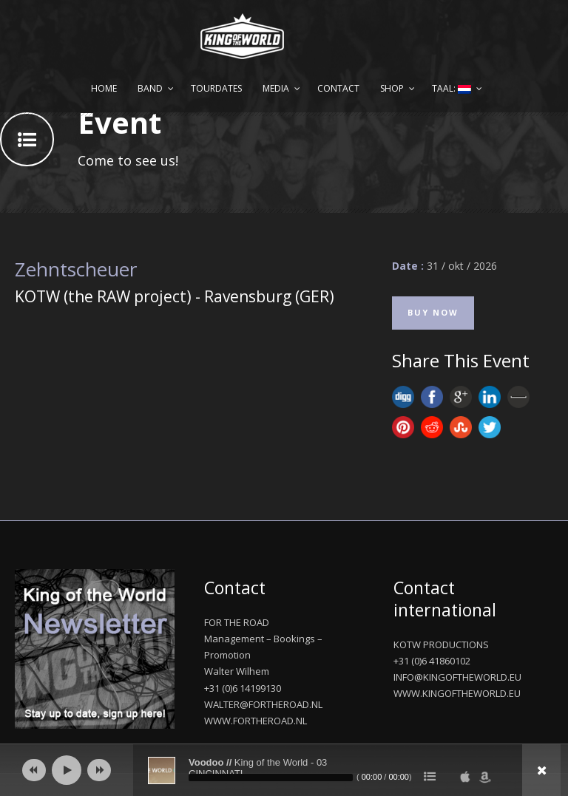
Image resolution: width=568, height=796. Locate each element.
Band (150, 88)
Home (104, 88)
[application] (284, 770)
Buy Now (433, 312)
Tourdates (216, 88)
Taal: (451, 88)
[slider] (271, 777)
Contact (338, 88)
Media (276, 88)
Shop (392, 88)
